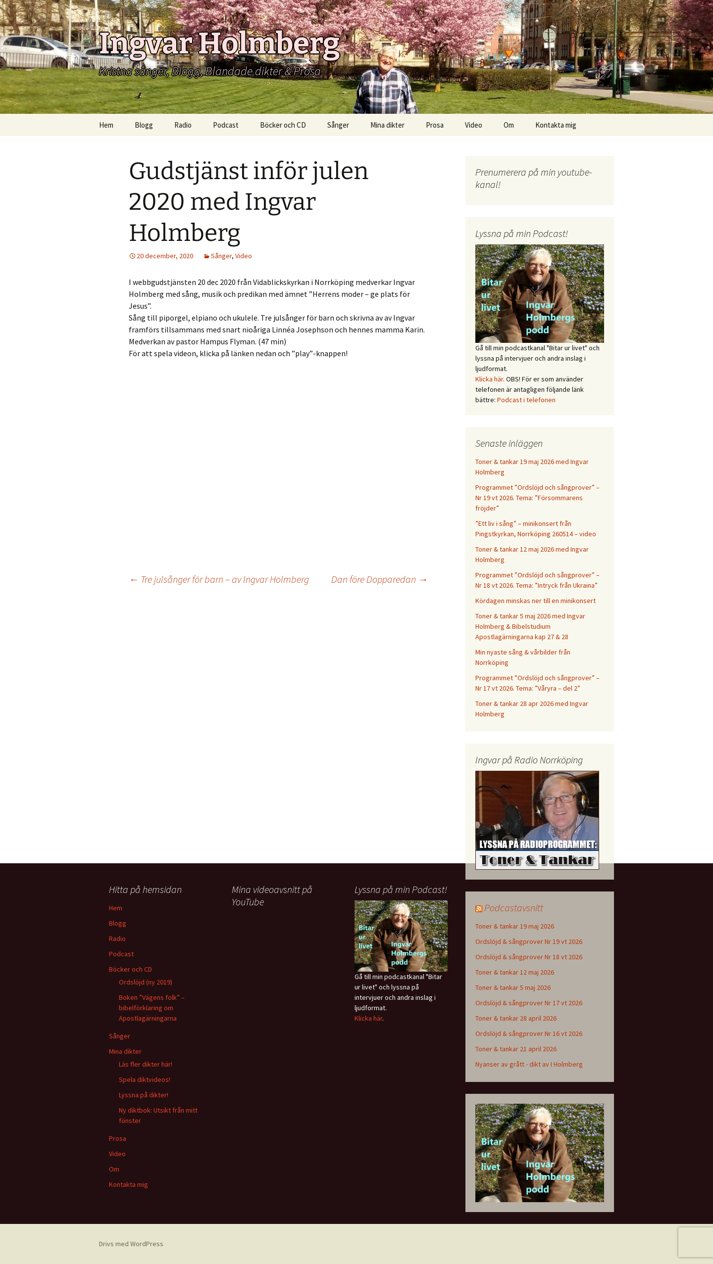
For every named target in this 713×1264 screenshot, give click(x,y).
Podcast (226, 125)
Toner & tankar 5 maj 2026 (513, 987)
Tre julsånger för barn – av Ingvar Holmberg (219, 579)
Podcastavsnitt (513, 907)
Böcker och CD (283, 125)
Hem (106, 125)
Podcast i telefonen (526, 399)
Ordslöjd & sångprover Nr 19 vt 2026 (528, 941)
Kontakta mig (555, 125)
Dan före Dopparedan (379, 579)
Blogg (144, 125)
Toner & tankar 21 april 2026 (516, 1048)
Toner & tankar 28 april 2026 (516, 1018)
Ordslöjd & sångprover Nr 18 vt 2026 (528, 956)
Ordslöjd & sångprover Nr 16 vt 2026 (528, 1033)
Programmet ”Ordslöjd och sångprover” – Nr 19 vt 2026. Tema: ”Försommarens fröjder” (537, 498)
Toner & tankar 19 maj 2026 (514, 926)
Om (509, 125)
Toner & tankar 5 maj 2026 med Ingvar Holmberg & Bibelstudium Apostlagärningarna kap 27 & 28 (530, 626)
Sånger (338, 125)
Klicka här (489, 379)
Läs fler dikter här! (145, 1064)
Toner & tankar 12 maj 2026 (514, 972)
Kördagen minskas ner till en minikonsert (535, 600)
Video (473, 125)
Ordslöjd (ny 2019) (145, 982)
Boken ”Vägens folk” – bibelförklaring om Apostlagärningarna (152, 1008)
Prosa (435, 125)
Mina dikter (387, 125)
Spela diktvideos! (144, 1079)
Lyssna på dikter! (143, 1094)
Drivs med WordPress (131, 1243)
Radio (183, 125)
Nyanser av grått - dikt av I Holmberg (529, 1064)
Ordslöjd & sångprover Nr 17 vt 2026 (528, 1002)
